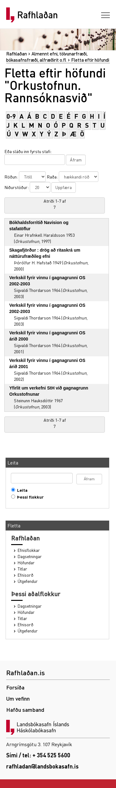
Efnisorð (25, 575)
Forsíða (15, 687)
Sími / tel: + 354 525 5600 (38, 755)
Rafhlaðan (37, 14)
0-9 (11, 116)
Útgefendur (28, 581)
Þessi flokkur (29, 497)
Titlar (22, 568)
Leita (21, 490)
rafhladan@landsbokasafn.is (42, 766)
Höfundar (26, 562)
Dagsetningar (30, 556)
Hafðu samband (25, 709)
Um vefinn (18, 698)
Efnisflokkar (29, 550)
